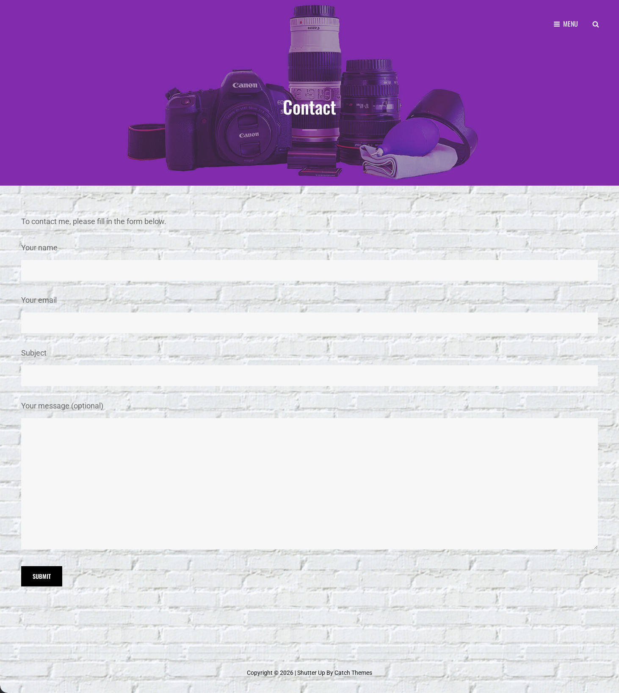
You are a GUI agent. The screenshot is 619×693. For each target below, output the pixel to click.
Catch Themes (353, 672)
